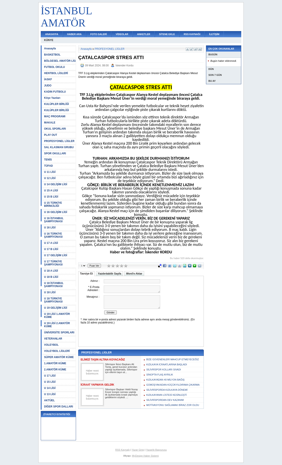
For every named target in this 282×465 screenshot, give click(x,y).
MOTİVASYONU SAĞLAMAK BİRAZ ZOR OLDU (172, 405)
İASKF (48, 79)
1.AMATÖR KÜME (55, 363)
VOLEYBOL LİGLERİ (57, 351)
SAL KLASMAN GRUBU (59, 147)
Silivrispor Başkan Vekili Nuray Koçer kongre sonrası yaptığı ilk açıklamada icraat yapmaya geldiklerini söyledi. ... (121, 393)
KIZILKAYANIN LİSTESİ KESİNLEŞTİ (166, 395)
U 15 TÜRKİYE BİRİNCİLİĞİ (53, 204)
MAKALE (49, 122)
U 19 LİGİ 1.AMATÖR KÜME (57, 315)
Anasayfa (50, 48)
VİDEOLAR (122, 34)
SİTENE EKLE (167, 34)
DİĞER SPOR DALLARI (58, 406)
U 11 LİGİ (50, 172)
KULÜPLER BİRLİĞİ (56, 104)
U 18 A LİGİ (51, 270)
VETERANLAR (53, 338)
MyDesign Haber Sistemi (145, 455)
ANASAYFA (51, 34)
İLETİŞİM (214, 34)
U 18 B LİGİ (51, 276)
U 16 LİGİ (50, 227)
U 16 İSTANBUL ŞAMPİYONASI (53, 220)
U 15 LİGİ (50, 381)
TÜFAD (48, 165)
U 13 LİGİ (50, 394)
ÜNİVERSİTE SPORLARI (59, 332)
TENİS (48, 159)
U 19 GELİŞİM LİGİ (55, 307)
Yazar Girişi (138, 449)
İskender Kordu (124, 65)
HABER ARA (74, 34)
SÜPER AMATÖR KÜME (59, 357)
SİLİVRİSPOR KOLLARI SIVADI (163, 369)
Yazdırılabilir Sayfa (109, 273)
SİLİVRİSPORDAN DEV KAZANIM (165, 400)
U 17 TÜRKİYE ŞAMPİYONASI (53, 263)
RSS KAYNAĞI (192, 34)
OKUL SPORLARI (55, 128)
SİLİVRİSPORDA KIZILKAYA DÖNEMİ (166, 389)
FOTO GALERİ (98, 34)
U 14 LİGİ (50, 388)
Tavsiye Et (86, 273)
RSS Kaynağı (122, 449)
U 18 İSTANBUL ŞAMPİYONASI (53, 285)
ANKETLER (143, 34)
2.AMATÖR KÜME (55, 369)
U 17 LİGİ (50, 375)
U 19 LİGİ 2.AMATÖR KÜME (57, 325)
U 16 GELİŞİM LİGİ (55, 212)
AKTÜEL (49, 400)
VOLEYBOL (51, 344)
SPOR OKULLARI (55, 153)
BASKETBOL (52, 54)
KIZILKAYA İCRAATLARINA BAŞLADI (166, 364)
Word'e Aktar (134, 273)
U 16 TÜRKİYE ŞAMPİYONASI (53, 235)
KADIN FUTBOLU (55, 91)
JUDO (47, 85)
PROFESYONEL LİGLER (59, 141)
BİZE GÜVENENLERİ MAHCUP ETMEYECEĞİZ (172, 359)
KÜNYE (48, 40)
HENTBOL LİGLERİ (56, 73)
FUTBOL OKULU (54, 67)
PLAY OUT (50, 134)
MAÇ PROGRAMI (54, 116)
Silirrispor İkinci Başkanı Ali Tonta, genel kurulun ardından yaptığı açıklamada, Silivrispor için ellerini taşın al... (121, 368)
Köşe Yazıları (52, 97)
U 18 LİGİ (50, 292)
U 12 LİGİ (50, 178)
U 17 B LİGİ (51, 249)
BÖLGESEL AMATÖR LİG (60, 60)
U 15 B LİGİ (51, 196)
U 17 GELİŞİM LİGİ (55, 255)
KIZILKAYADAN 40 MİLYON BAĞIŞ (165, 379)
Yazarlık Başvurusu (156, 449)
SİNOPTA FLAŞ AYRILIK (159, 374)
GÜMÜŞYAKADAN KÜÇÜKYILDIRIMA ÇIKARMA (173, 384)
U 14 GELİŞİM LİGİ (55, 184)
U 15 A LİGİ (51, 190)
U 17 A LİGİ (51, 243)
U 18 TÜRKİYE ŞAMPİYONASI (53, 300)
